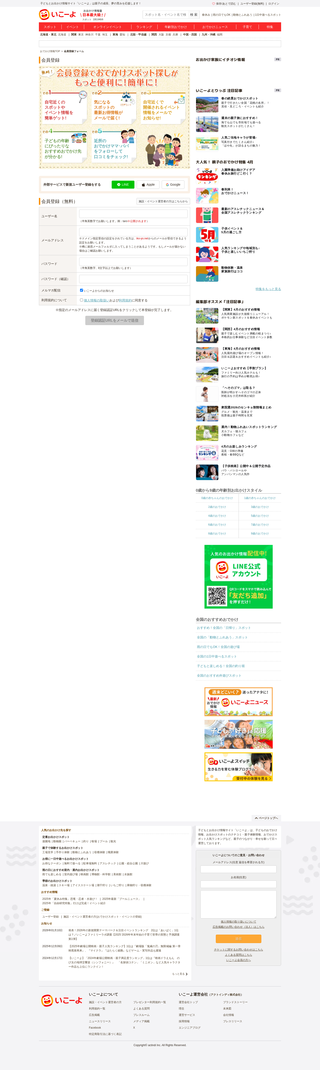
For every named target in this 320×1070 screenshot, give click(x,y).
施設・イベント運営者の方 (105, 1002)
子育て (247, 27)
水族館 (128, 874)
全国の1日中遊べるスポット (217, 656)
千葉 (98, 34)
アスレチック (108, 863)
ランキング (144, 27)
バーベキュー (72, 841)
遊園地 (46, 841)
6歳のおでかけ (217, 524)
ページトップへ (266, 818)
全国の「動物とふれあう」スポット (222, 637)
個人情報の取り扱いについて (238, 921)
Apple (148, 185)
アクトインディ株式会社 (226, 994)
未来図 (227, 1008)
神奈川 (89, 34)
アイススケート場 (83, 885)
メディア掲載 (141, 1021)
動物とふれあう (242, 14)
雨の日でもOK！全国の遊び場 (218, 647)
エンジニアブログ (190, 1027)
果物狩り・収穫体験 (139, 885)
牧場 (94, 841)
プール (104, 841)
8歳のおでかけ (217, 533)
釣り (86, 841)
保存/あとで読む (224, 3)
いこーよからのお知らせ (99, 290)
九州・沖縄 (208, 34)
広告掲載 (94, 1015)
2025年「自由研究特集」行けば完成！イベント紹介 (74, 903)
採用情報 (184, 1021)
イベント (72, 27)
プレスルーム (141, 1015)
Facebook (95, 1027)
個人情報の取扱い (96, 300)
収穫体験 (99, 852)
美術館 (117, 874)
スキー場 (64, 885)
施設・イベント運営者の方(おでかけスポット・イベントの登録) (102, 916)
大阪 (161, 34)
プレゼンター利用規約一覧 (149, 1002)
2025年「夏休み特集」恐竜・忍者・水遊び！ (70, 899)
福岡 (219, 34)
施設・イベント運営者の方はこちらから (163, 201)
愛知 (122, 34)
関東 (74, 34)
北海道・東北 (48, 34)
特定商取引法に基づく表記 (105, 1034)
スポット (50, 27)
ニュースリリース (100, 1021)
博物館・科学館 (101, 874)
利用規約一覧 (97, 1008)
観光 (113, 841)
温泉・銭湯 (49, 885)
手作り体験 (63, 852)
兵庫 (175, 34)
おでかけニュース (215, 27)
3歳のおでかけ (260, 506)
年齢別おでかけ (176, 27)
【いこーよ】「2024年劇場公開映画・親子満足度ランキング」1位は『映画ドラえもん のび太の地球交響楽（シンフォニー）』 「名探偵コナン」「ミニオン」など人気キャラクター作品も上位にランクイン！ (124, 962)
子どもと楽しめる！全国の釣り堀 (221, 666)
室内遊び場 (71, 874)
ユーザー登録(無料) (252, 3)
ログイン (273, 3)
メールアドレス (52, 240)
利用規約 (125, 300)
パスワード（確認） (55, 279)
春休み (206, 14)
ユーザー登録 (50, 916)
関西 (154, 34)
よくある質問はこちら (238, 954)
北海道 (62, 34)
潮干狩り (102, 885)
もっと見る (178, 973)
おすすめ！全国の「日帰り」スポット (224, 628)
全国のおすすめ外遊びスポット (219, 675)
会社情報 (228, 1015)
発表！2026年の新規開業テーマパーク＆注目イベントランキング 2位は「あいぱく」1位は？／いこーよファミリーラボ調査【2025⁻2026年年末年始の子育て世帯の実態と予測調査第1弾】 (124, 935)
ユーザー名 (49, 216)
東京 (81, 34)
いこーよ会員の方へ (238, 960)
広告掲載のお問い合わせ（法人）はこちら (239, 926)
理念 (181, 1008)
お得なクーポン (51, 863)
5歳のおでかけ (260, 515)
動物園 (57, 841)
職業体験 (113, 852)
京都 (168, 34)
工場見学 (47, 852)
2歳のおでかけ (217, 506)
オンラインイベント (107, 27)
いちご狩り (117, 885)
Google (173, 184)
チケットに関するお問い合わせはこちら (238, 949)
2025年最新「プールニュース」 (121, 899)
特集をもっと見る (268, 289)
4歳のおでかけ (217, 515)
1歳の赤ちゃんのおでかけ (260, 498)
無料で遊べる (72, 863)
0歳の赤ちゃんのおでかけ (217, 498)
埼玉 (105, 34)
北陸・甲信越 (138, 34)
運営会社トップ (188, 1002)
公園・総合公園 (128, 863)
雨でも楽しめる (51, 874)
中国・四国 (190, 34)
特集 (270, 27)
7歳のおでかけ (260, 524)
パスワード (49, 264)
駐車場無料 (90, 863)
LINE (123, 184)
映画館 (85, 874)
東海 (115, 34)
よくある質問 (141, 1008)
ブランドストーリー (235, 1002)
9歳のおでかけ (260, 533)
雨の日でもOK (221, 14)
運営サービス (187, 1015)
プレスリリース (232, 1021)
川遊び (145, 863)
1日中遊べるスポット (268, 14)
